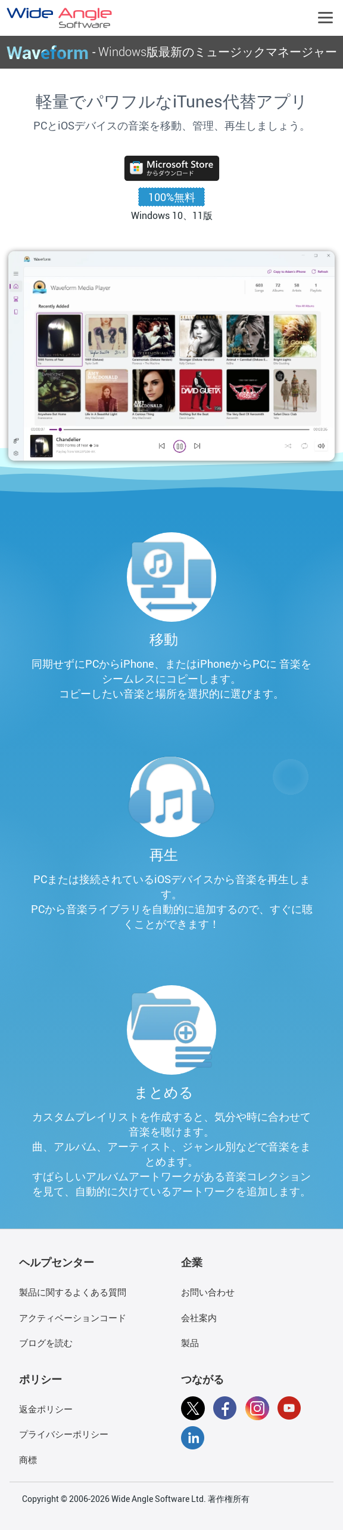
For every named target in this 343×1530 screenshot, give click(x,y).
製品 (190, 1343)
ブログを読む (46, 1343)
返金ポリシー (46, 1409)
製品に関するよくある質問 (72, 1292)
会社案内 (199, 1318)
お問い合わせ (208, 1292)
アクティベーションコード (72, 1318)
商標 (28, 1460)
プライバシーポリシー (63, 1434)
